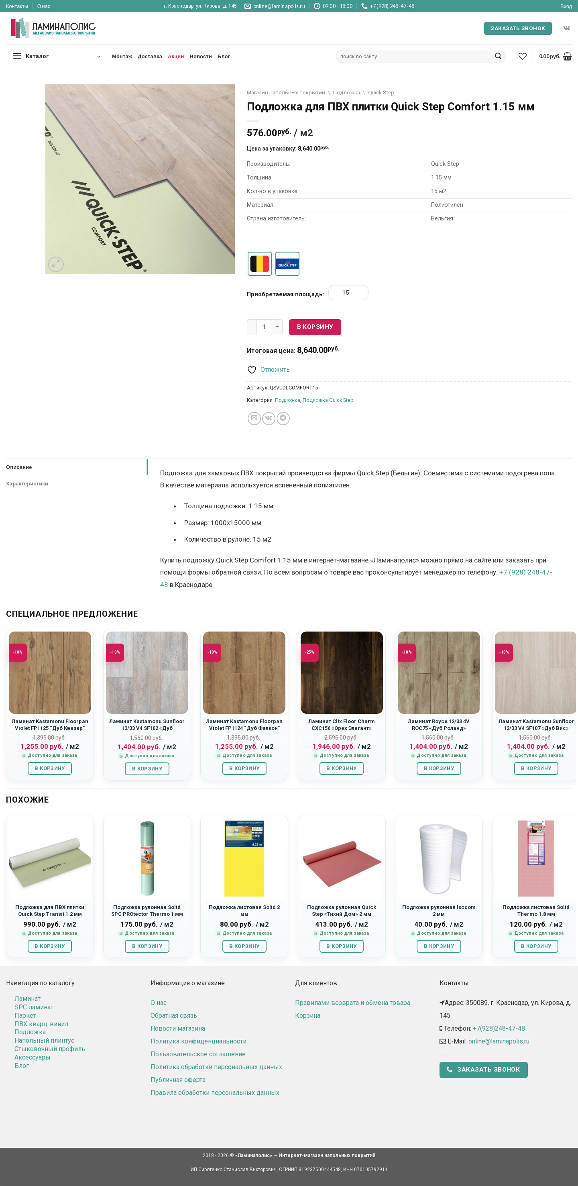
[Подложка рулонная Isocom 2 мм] (439, 858)
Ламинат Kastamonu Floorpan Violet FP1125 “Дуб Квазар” (50, 724)
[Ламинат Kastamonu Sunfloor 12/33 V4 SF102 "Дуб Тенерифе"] (147, 673)
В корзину (315, 326)
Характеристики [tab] (27, 483)
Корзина (307, 1015)
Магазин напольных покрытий (286, 92)
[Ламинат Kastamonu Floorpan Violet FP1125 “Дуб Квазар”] (50, 673)
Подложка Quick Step (328, 400)
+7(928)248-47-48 (499, 1028)
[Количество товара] (264, 327)
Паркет (25, 1015)
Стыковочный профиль (49, 1049)
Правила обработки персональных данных (215, 1092)
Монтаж (122, 56)
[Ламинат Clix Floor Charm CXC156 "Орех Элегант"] (342, 673)
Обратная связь (174, 1015)
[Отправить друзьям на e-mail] (254, 418)
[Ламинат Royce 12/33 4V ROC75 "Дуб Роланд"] (439, 673)
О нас (44, 6)
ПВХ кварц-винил (41, 1024)
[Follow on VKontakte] (566, 28)
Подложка (346, 92)
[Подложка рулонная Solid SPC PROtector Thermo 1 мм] (147, 858)
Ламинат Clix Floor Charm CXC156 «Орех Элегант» (341, 724)
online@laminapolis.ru (498, 1041)
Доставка (150, 56)
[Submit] (498, 56)
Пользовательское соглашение (198, 1054)
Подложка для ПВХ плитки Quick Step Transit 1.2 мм (49, 910)
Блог (224, 56)
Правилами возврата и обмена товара (352, 1003)
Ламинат (27, 999)
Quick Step (381, 92)
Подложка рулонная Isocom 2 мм (439, 910)
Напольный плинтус (44, 1040)
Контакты (17, 6)
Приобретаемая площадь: (285, 294)
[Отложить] (268, 369)
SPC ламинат (33, 1007)
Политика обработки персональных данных (216, 1067)
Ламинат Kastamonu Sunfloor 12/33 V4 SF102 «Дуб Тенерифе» (147, 728)
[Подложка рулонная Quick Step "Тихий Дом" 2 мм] (342, 858)
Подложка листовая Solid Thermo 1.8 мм (536, 910)
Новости (201, 56)
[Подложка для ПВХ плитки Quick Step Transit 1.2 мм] (50, 858)
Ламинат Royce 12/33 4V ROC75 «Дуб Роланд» (439, 724)
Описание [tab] (19, 467)
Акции (176, 56)
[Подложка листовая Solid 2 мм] (244, 858)
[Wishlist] (523, 56)
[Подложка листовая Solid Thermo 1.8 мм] (536, 858)
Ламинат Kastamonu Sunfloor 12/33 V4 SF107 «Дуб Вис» (536, 724)
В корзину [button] (50, 768)
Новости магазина (178, 1028)
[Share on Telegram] (283, 418)
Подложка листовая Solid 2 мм (244, 910)
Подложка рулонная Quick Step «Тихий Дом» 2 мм (341, 910)
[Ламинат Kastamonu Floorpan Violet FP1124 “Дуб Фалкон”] (244, 673)
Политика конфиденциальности (198, 1041)
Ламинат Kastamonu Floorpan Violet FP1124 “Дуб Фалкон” (244, 724)
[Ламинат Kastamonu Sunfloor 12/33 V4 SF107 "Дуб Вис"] (536, 673)
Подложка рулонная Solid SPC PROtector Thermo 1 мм (147, 910)
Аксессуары (32, 1057)
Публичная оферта (178, 1080)
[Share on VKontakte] (268, 418)
